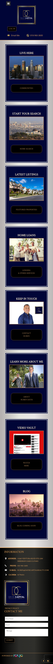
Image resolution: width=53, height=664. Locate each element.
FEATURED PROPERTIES (26, 209)
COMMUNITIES (26, 88)
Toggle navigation (8, 3)
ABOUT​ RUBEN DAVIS (26, 398)
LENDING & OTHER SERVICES (26, 271)
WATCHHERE (26, 464)
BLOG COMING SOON (26, 525)
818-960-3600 (36, 35)
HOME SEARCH (26, 149)
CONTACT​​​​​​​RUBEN (26, 334)
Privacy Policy (12, 608)
